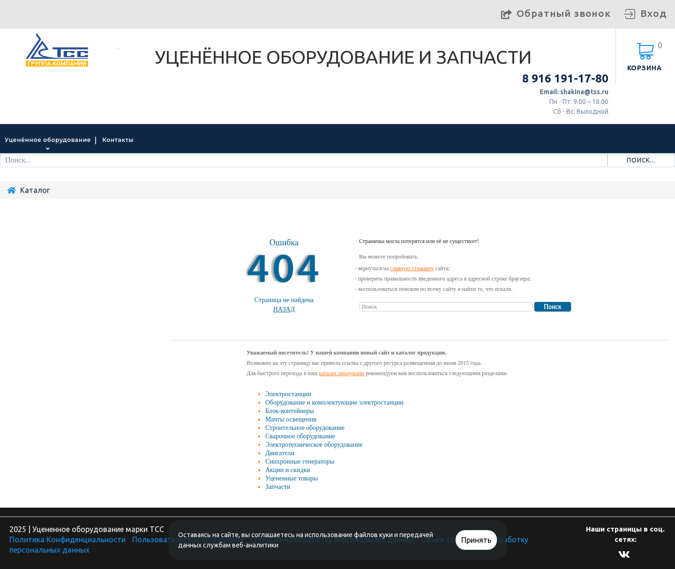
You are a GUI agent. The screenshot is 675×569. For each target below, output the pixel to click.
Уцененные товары (291, 478)
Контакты (118, 139)
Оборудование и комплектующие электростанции (334, 402)
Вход (653, 13)
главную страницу (412, 268)
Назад (284, 309)
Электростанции (288, 394)
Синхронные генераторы (299, 461)
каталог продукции (341, 373)
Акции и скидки (287, 469)
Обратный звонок (564, 13)
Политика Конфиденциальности (67, 539)
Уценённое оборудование (48, 139)
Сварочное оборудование (300, 436)
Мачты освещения (290, 419)
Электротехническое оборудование (314, 444)
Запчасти (278, 486)
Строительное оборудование (305, 427)
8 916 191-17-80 (565, 78)
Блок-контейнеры (289, 410)
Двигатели (279, 453)
